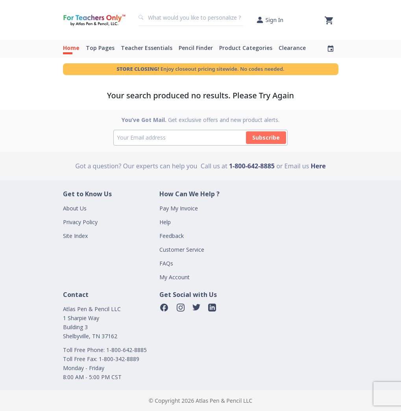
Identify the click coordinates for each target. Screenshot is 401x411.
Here (318, 166)
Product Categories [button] (245, 48)
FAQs (166, 263)
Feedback (171, 236)
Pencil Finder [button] (196, 48)
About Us (75, 208)
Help (165, 222)
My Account (174, 277)
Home (71, 48)
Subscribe (266, 137)
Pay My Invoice (178, 208)
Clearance (292, 48)
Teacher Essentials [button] (146, 48)
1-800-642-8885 (252, 166)
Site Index (75, 236)
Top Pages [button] (100, 48)
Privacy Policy (80, 222)
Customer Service (181, 249)
